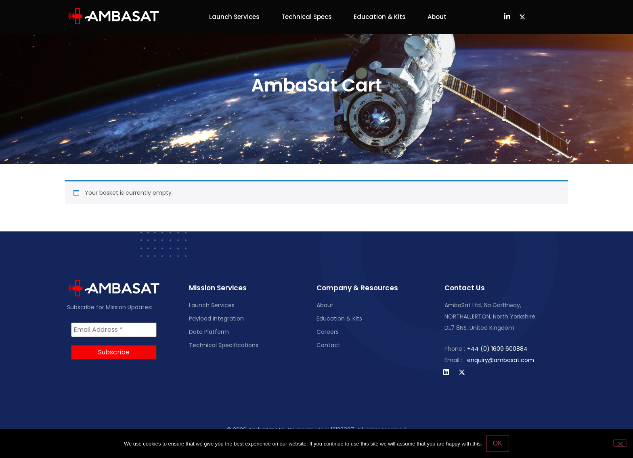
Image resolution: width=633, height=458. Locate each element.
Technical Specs (306, 16)
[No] (620, 443)
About (437, 16)
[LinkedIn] (507, 17)
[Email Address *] (114, 330)
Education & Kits (380, 16)
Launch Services (234, 16)
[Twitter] (522, 17)
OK (497, 443)
